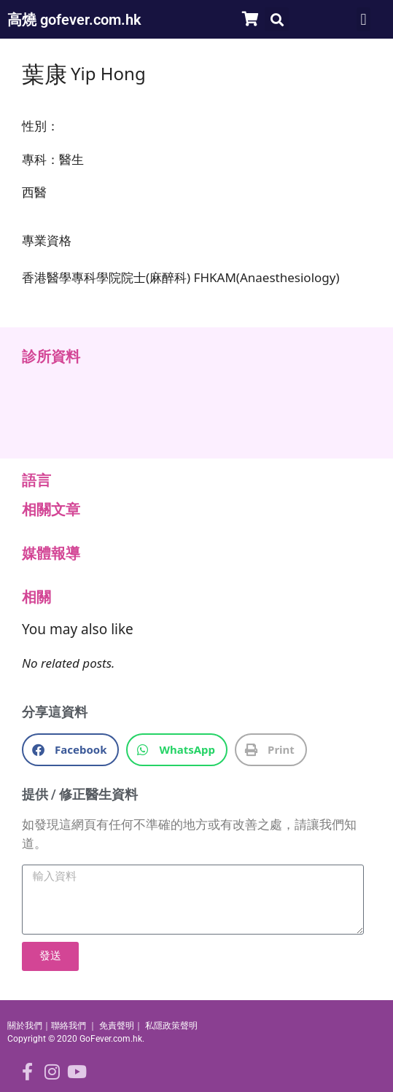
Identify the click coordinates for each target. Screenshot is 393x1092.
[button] (277, 19)
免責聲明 (116, 1026)
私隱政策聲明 (171, 1026)
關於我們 (24, 1026)
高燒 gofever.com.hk (74, 19)
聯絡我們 (68, 1026)
